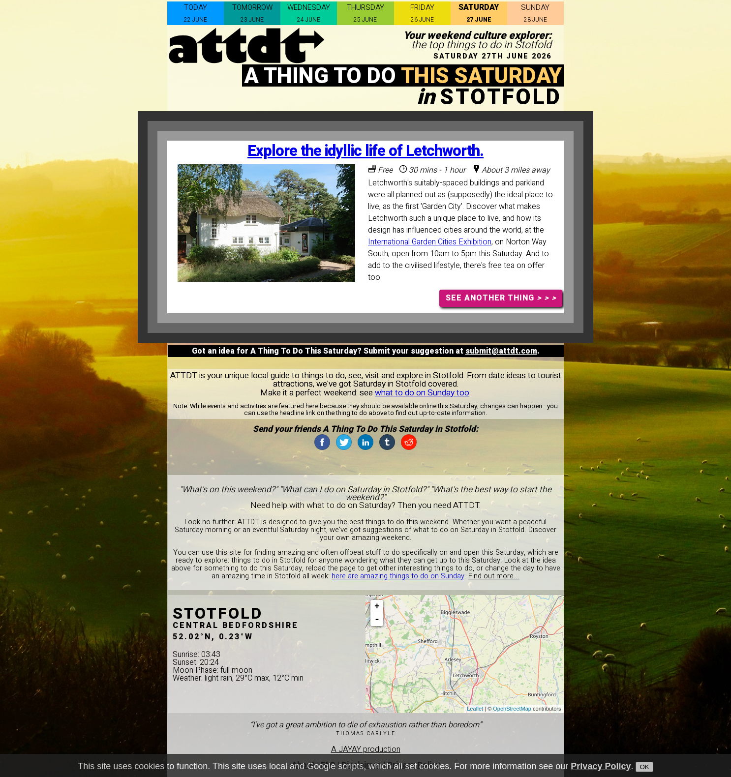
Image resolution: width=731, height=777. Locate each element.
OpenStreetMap (512, 709)
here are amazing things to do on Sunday (398, 576)
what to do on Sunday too (422, 393)
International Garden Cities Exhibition (429, 242)
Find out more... (493, 576)
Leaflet (475, 709)
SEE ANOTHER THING (501, 298)
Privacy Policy (601, 766)
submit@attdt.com (501, 351)
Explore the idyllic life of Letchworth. (365, 151)
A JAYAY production (365, 749)
